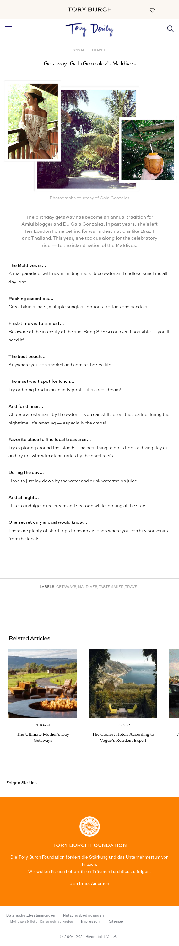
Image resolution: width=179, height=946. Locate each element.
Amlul (27, 224)
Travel (98, 50)
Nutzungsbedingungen (83, 915)
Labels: (48, 587)
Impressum (91, 921)
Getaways (66, 587)
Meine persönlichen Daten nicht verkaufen (41, 921)
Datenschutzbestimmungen (30, 915)
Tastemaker (111, 587)
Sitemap (116, 921)
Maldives (87, 587)
